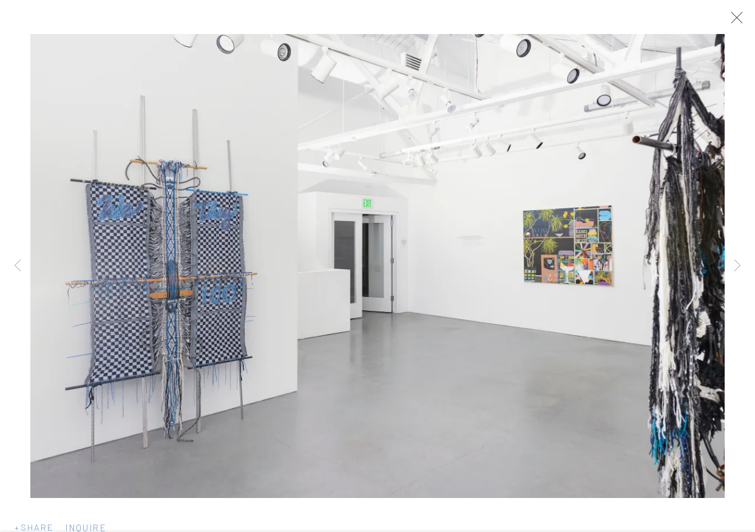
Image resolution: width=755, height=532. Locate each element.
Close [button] (736, 21)
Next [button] (737, 266)
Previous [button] (17, 266)
